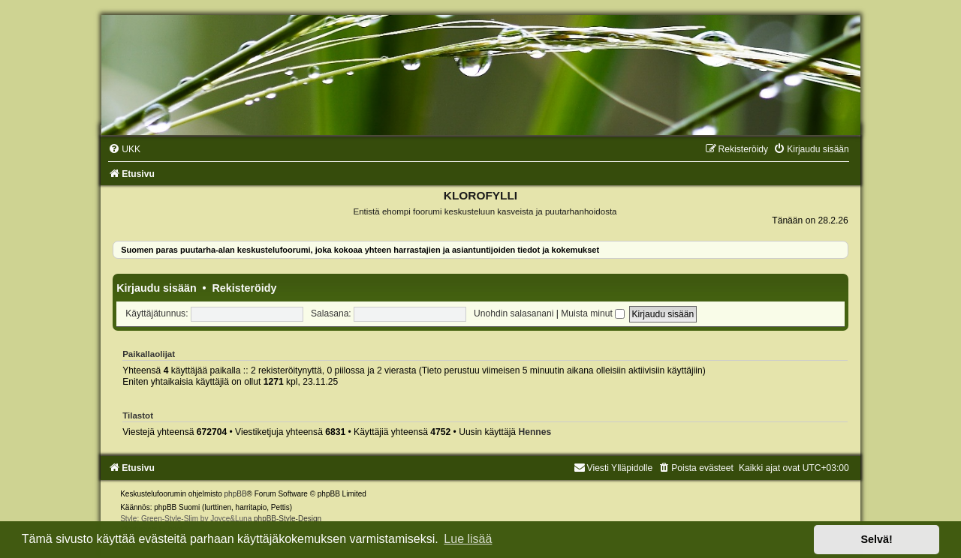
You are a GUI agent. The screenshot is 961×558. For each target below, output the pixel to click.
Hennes (534, 432)
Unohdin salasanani (513, 313)
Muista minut (593, 313)
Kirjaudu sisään (156, 288)
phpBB (235, 494)
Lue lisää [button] (468, 538)
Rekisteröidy (244, 288)
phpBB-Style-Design (287, 518)
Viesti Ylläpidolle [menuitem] (613, 468)
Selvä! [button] (876, 539)
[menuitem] (124, 149)
